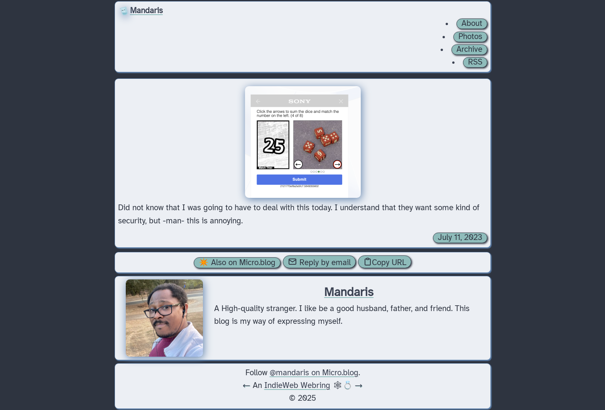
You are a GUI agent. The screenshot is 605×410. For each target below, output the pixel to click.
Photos (470, 36)
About (471, 23)
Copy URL (385, 262)
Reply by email (319, 262)
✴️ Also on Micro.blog (237, 263)
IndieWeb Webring (297, 385)
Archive (469, 49)
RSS (475, 62)
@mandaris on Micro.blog (314, 373)
